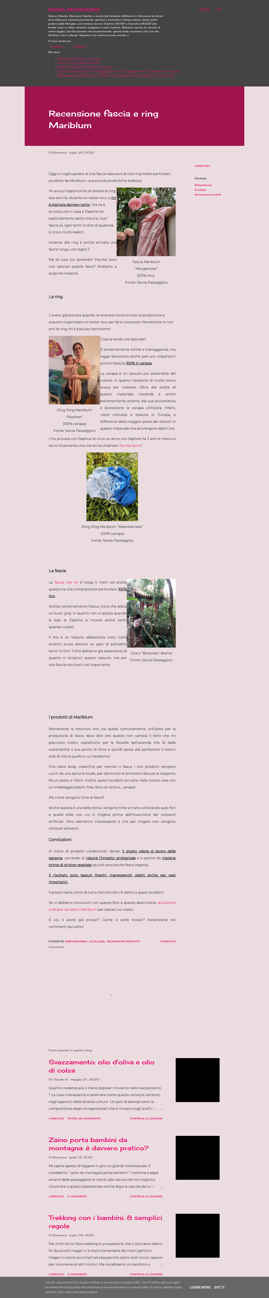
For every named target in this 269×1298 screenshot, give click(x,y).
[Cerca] (204, 10)
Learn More (200, 1287)
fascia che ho (66, 582)
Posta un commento (84, 1118)
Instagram (77, 46)
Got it (219, 1287)
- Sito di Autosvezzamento (77, 63)
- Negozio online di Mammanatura (83, 67)
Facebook (54, 46)
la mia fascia (131, 446)
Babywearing (203, 184)
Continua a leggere (146, 1118)
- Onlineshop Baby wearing (78, 59)
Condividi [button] (202, 165)
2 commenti (77, 1196)
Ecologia (200, 189)
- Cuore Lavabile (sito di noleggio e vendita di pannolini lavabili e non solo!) (117, 71)
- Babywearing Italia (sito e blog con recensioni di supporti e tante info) (114, 75)
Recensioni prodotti (208, 194)
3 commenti (77, 1274)
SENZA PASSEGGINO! (74, 9)
